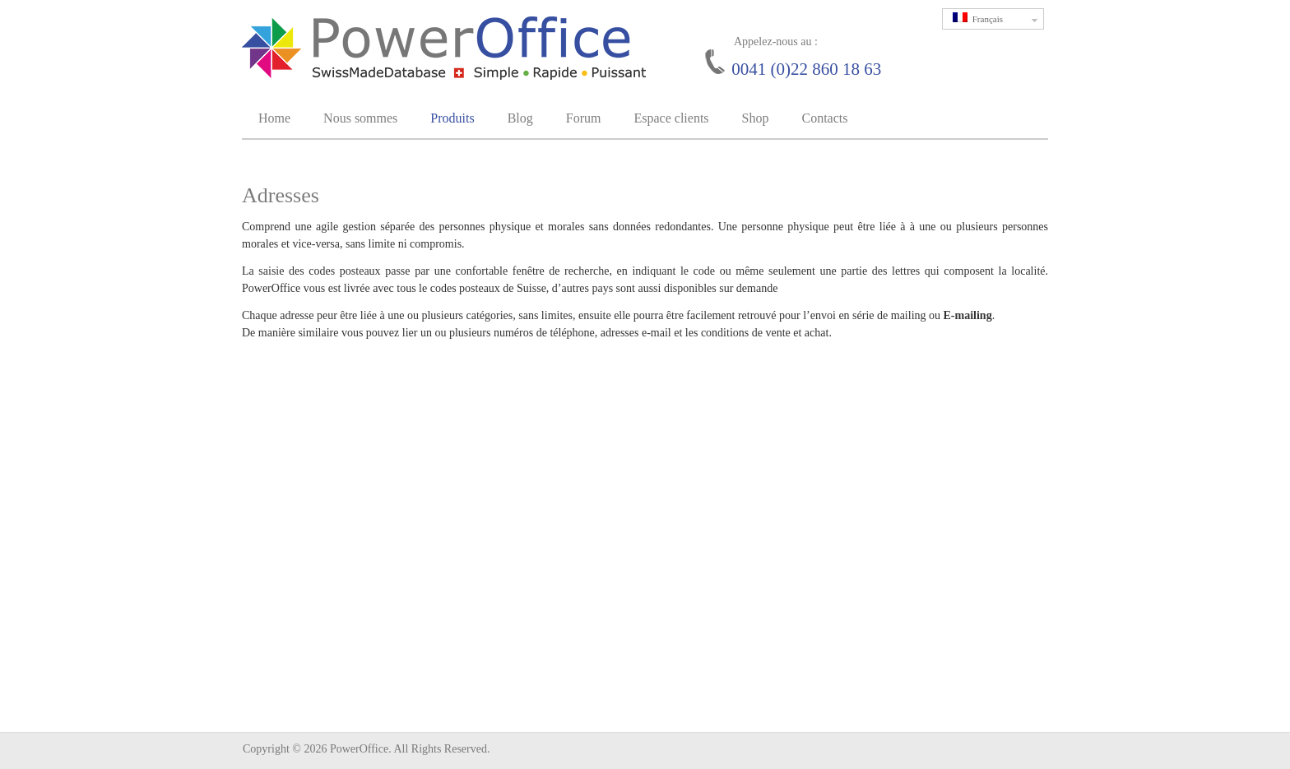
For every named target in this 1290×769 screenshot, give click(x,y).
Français (998, 19)
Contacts (824, 118)
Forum (583, 118)
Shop (755, 118)
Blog (520, 118)
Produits (452, 118)
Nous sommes (360, 118)
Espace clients (670, 118)
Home (274, 118)
